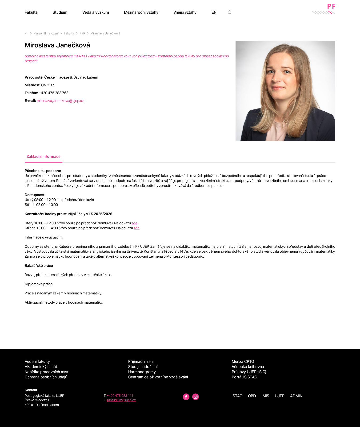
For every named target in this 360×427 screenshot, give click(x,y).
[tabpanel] (180, 236)
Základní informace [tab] (43, 156)
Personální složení (46, 33)
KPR (82, 33)
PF (26, 33)
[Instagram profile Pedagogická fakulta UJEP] (195, 397)
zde (134, 223)
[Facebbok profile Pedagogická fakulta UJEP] (186, 397)
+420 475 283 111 (120, 396)
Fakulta (69, 33)
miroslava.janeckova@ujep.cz (60, 100)
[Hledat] (230, 12)
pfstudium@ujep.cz (121, 400)
